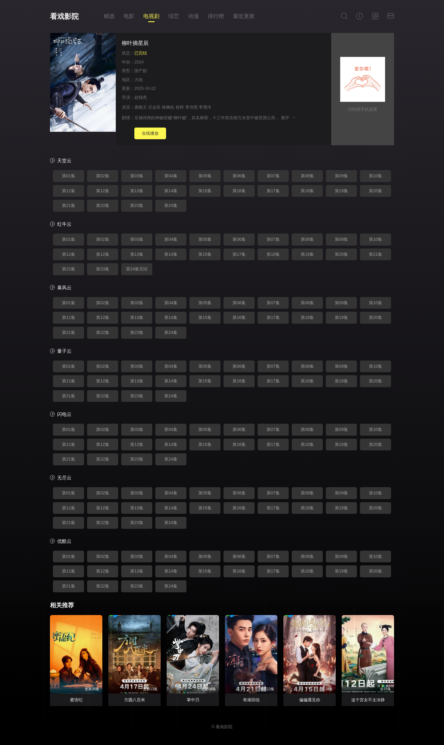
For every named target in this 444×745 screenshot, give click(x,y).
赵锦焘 (140, 97)
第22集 (102, 205)
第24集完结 (137, 268)
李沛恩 (191, 107)
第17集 (273, 190)
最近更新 (244, 16)
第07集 (273, 175)
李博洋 (205, 107)
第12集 (102, 190)
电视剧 (151, 16)
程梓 (180, 107)
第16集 (239, 190)
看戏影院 (64, 16)
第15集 (205, 190)
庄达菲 (154, 107)
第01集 (68, 175)
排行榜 (216, 16)
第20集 (375, 190)
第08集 (307, 175)
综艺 (173, 16)
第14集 (170, 190)
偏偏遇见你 (309, 699)
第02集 (102, 175)
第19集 (341, 190)
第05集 (205, 175)
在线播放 (150, 133)
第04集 (170, 175)
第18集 (307, 190)
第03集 (136, 175)
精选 (109, 16)
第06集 (239, 175)
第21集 (68, 205)
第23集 (136, 205)
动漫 (193, 16)
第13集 (136, 190)
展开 (288, 117)
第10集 (375, 175)
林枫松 (168, 107)
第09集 (341, 175)
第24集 (170, 205)
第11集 (68, 190)
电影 (129, 16)
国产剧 (140, 70)
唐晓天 (140, 107)
